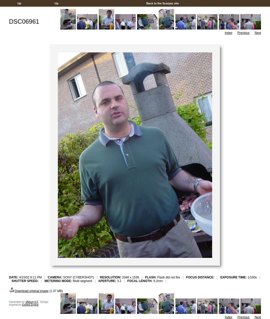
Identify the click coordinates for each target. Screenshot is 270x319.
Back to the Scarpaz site (163, 3)
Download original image (28, 291)
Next (258, 33)
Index (228, 33)
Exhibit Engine (30, 304)
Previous (244, 33)
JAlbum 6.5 (31, 302)
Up (19, 3)
